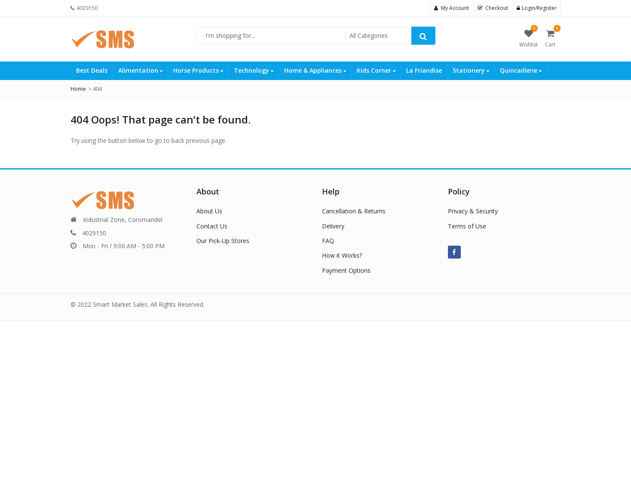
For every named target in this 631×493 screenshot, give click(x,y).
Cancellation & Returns (354, 211)
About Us (209, 211)
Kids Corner (376, 70)
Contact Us (211, 226)
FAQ (328, 241)
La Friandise (424, 70)
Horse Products (198, 70)
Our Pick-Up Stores (222, 241)
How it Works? (342, 255)
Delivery (333, 226)
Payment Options (346, 270)
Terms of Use (467, 226)
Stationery (471, 70)
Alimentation (140, 70)
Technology (253, 70)
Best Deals (91, 70)
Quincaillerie (521, 70)
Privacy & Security (473, 211)
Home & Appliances (315, 70)
